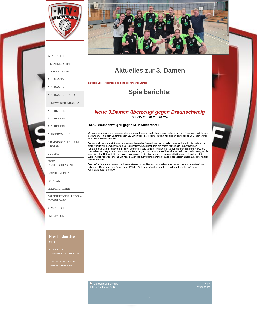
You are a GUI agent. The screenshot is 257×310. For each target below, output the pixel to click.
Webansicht (203, 287)
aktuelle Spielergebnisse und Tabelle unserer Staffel (117, 82)
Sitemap (114, 283)
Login (207, 283)
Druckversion (99, 283)
